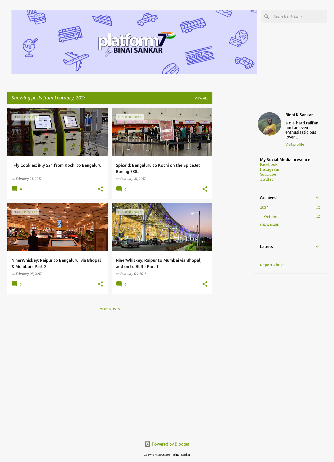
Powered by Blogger (167, 444)
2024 (264, 207)
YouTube (268, 174)
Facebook (269, 164)
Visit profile (294, 144)
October (271, 216)
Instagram (269, 169)
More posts (110, 309)
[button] (100, 189)
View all (201, 98)
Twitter (266, 179)
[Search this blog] (299, 16)
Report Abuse (272, 265)
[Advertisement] (233, 186)
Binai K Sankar (299, 114)
